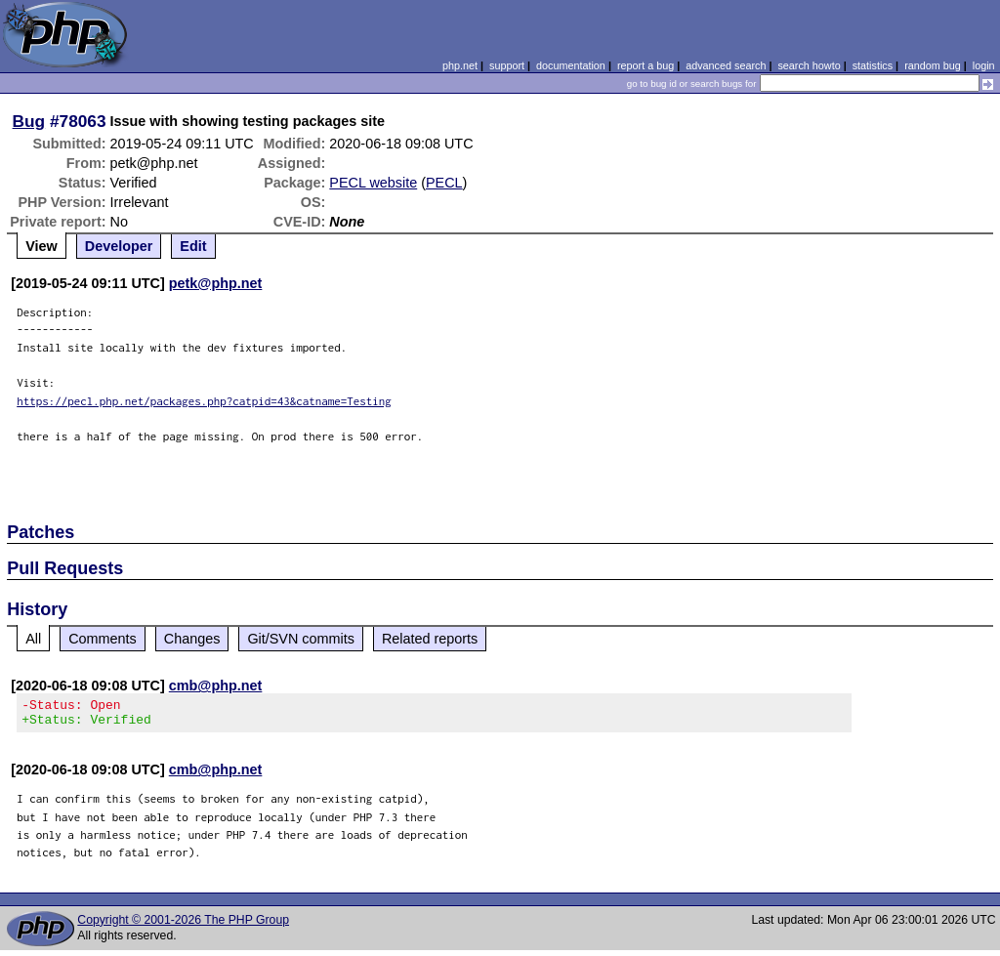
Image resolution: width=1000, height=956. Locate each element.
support (506, 65)
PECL (444, 182)
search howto (808, 65)
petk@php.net (216, 283)
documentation (570, 65)
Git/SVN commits (300, 638)
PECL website (373, 182)
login (984, 65)
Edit (193, 246)
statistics (873, 65)
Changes (192, 638)
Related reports (430, 638)
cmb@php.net (216, 685)
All (33, 638)
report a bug (645, 65)
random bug (932, 65)
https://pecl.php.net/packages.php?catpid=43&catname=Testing (204, 401)
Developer (119, 246)
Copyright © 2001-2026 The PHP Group (183, 926)
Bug (29, 121)
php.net (460, 65)
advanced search (726, 65)
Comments (102, 638)
